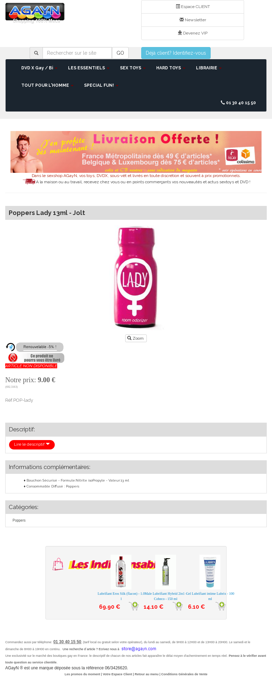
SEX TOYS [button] (133, 68)
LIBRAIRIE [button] (209, 68)
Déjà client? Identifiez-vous (176, 53)
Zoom (136, 338)
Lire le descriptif (32, 444)
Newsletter (193, 19)
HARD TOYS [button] (171, 68)
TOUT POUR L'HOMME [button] (47, 85)
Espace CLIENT (193, 6)
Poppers (19, 520)
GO (120, 53)
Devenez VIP (192, 33)
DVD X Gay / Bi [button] (39, 68)
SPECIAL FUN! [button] (101, 85)
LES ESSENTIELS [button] (88, 68)
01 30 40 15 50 (238, 102)
